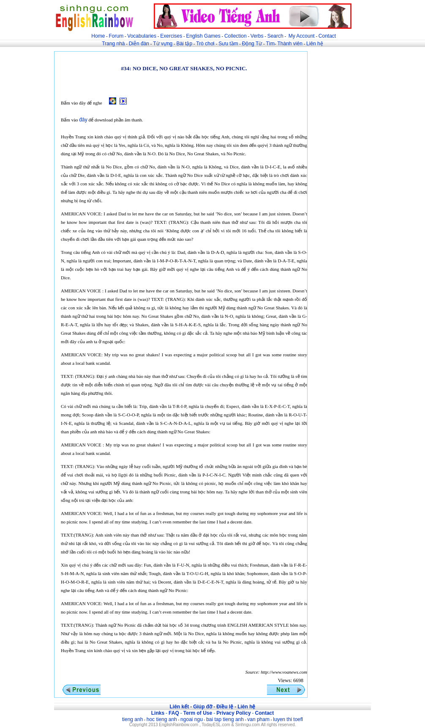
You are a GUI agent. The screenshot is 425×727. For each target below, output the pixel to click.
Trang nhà (113, 44)
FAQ (174, 713)
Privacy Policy (233, 713)
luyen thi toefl (288, 719)
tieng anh (132, 719)
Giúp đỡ (202, 707)
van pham (258, 719)
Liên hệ (314, 44)
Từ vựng (162, 44)
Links (157, 713)
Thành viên (290, 44)
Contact (327, 36)
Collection (235, 36)
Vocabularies (141, 36)
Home (98, 36)
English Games (203, 36)
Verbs (257, 36)
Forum (116, 36)
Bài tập (184, 44)
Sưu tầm (228, 44)
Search (275, 36)
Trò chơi (206, 44)
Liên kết (179, 707)
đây (83, 120)
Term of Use (197, 713)
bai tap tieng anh (225, 719)
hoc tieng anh (162, 719)
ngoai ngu (191, 719)
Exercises (171, 36)
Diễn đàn (139, 44)
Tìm (270, 44)
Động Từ (252, 44)
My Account (302, 36)
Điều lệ (224, 707)
